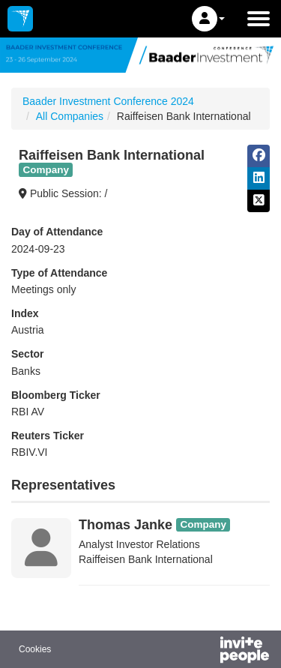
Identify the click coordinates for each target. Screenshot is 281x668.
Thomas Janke (125, 524)
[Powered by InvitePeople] (205, 652)
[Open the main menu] (258, 18)
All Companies (69, 116)
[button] (208, 18)
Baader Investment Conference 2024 (108, 101)
